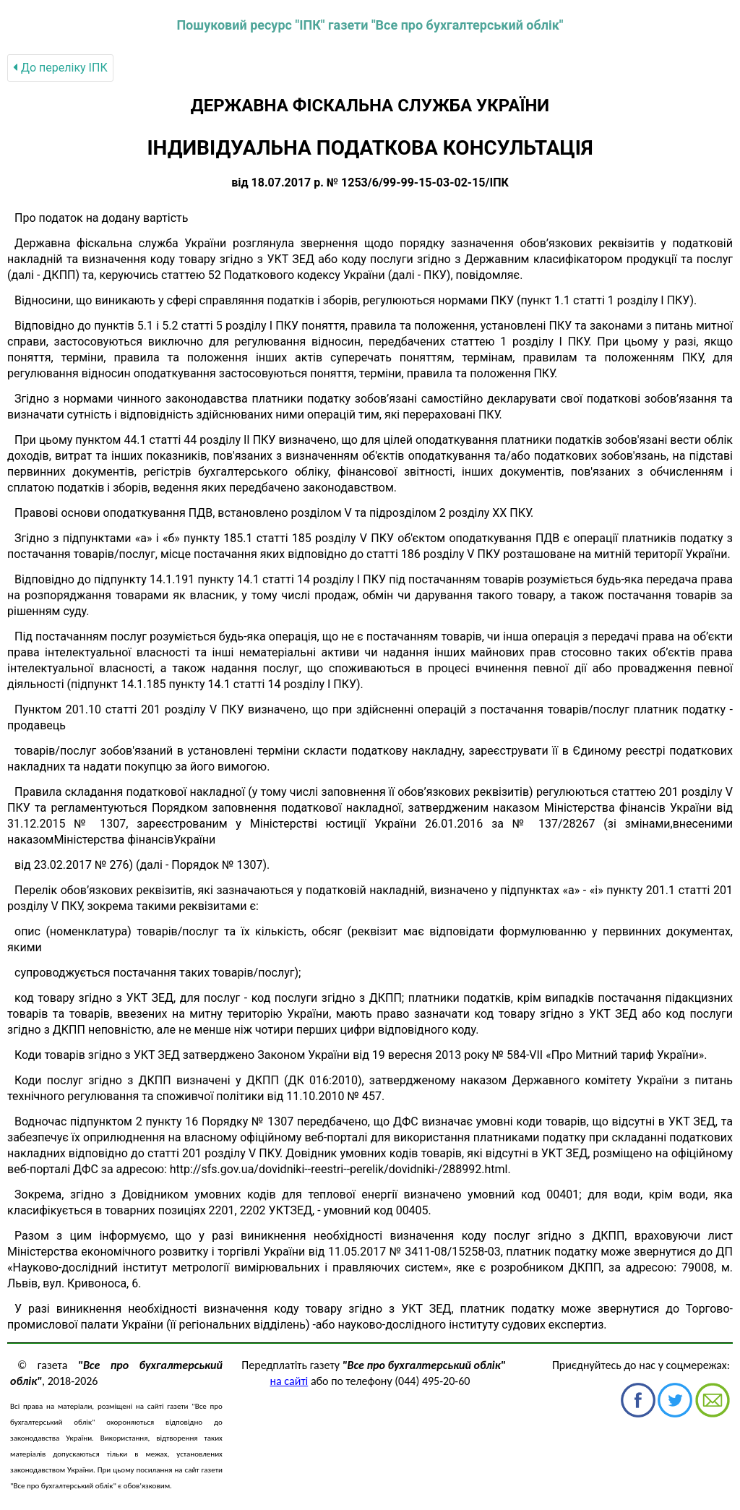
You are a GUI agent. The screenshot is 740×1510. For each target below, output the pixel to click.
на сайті (289, 1381)
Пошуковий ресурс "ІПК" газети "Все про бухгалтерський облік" (369, 25)
